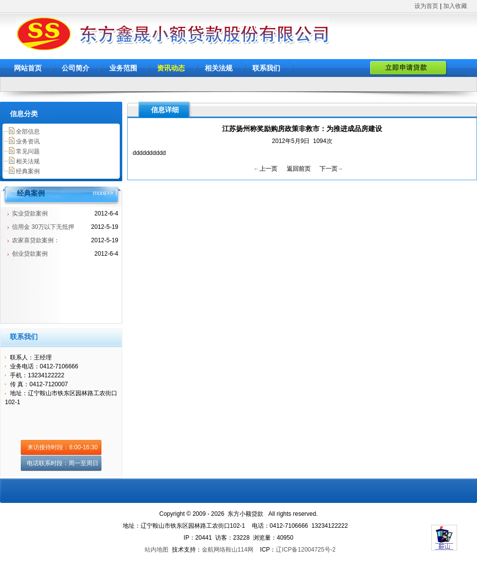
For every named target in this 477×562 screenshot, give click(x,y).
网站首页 (28, 68)
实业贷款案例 (30, 213)
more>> (103, 193)
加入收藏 (455, 5)
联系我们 (266, 68)
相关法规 (219, 68)
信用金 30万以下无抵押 (43, 226)
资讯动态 (171, 68)
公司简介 (75, 68)
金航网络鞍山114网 (227, 549)
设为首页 (426, 5)
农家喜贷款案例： (36, 240)
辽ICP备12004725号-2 (305, 549)
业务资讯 (28, 141)
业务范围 (123, 68)
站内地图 (156, 549)
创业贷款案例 (30, 253)
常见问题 (28, 151)
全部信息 (28, 131)
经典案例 (28, 171)
